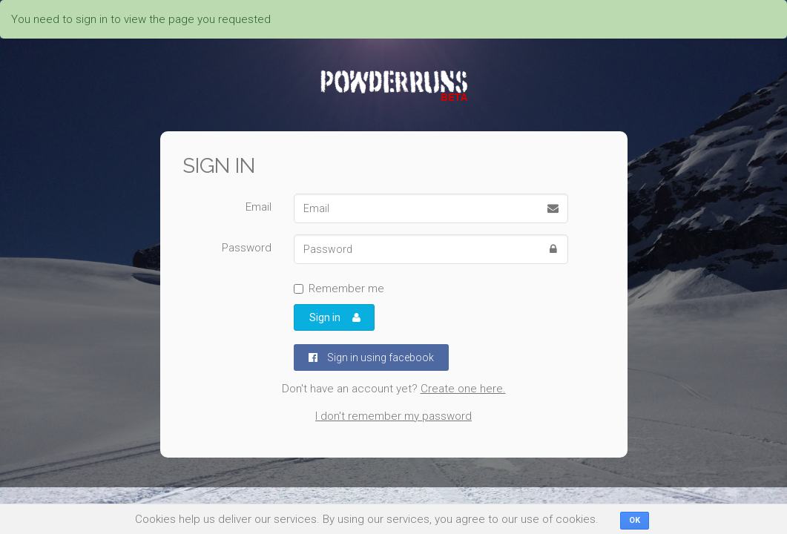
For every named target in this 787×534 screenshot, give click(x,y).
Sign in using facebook (371, 357)
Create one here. (463, 388)
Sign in (335, 317)
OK (634, 520)
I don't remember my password (393, 416)
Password (246, 247)
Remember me (339, 288)
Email (258, 207)
